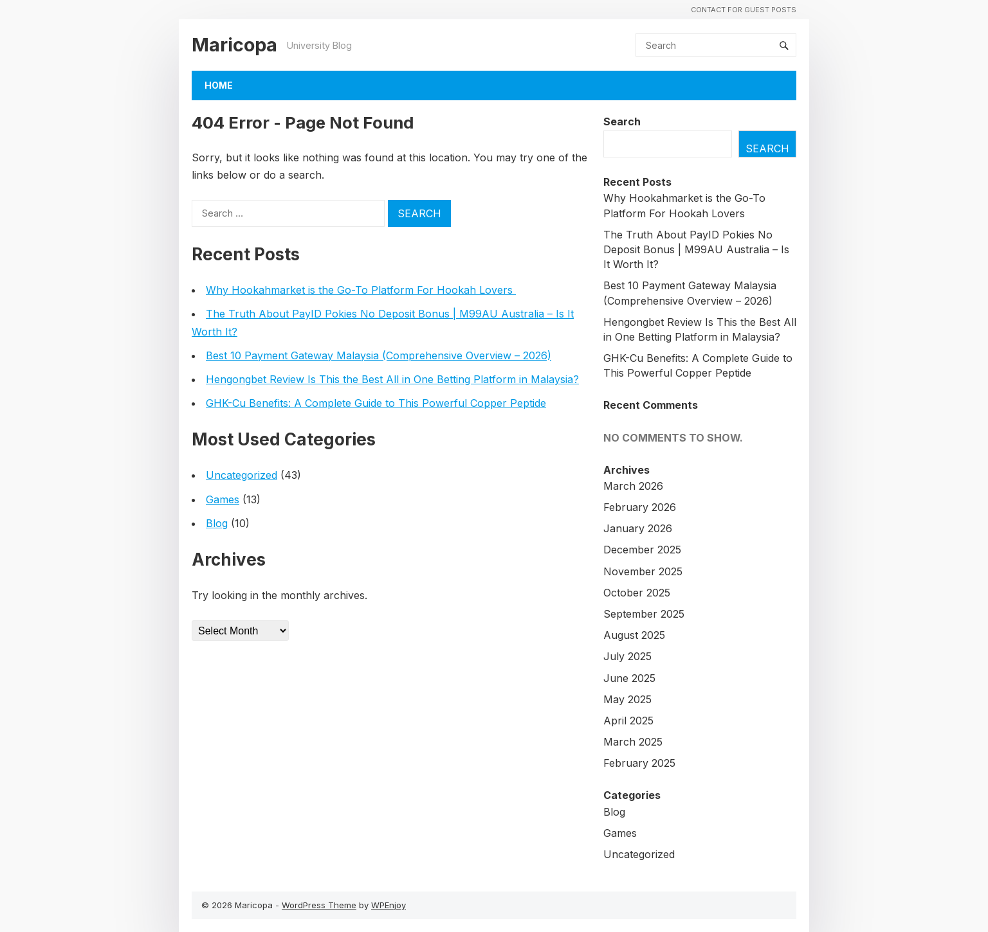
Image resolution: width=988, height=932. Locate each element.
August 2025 (634, 635)
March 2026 (633, 485)
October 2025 (636, 592)
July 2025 (627, 656)
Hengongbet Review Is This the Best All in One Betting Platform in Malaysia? (392, 379)
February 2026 (639, 507)
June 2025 (629, 678)
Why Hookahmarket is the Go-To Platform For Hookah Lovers (361, 289)
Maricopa (234, 44)
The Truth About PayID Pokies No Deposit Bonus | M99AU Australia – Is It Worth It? (696, 249)
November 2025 (642, 571)
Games (222, 499)
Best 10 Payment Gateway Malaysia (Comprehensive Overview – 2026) (378, 355)
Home (219, 85)
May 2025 (627, 699)
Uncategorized (241, 475)
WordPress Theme (319, 905)
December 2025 (642, 549)
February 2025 (639, 763)
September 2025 (643, 613)
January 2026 (637, 528)
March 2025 (633, 741)
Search (622, 121)
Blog (217, 523)
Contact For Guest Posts (743, 9)
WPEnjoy (388, 905)
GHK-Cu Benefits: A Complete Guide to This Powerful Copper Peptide (376, 403)
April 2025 (628, 720)
